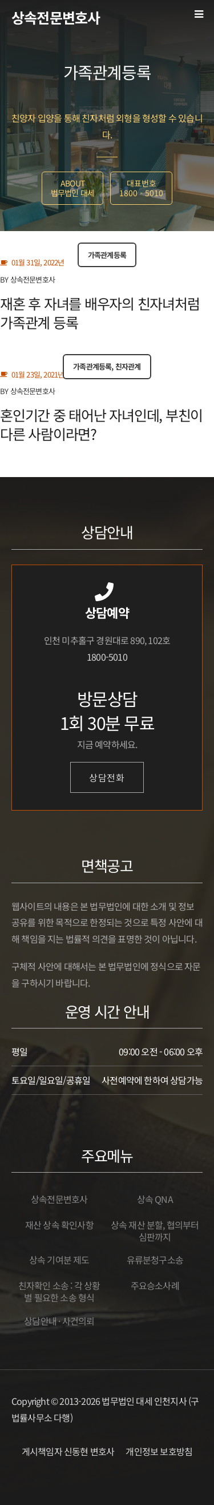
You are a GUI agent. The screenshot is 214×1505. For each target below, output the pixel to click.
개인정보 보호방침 (159, 1451)
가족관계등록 (107, 254)
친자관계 (128, 366)
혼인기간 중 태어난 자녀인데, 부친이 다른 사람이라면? (101, 424)
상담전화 (107, 777)
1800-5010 (107, 657)
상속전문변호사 (55, 17)
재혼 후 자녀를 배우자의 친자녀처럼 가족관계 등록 (99, 312)
